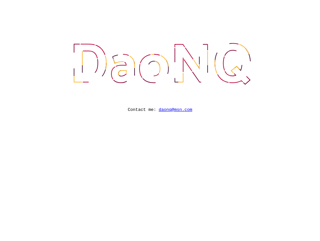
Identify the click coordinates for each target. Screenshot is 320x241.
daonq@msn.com (175, 110)
